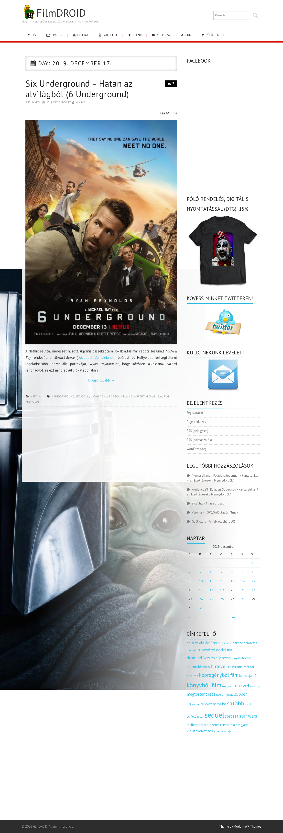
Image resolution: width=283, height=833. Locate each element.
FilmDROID (54, 13)
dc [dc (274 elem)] (218, 650)
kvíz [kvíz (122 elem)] (195, 676)
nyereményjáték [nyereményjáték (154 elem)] (227, 694)
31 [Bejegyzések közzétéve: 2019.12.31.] (201, 608)
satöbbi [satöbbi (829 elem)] (236, 703)
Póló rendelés (214, 35)
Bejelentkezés (196, 422)
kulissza (161, 35)
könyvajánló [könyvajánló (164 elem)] (247, 675)
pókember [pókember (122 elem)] (193, 704)
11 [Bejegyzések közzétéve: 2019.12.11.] (211, 581)
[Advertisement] (101, 445)
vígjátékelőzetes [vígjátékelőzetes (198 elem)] (200, 731)
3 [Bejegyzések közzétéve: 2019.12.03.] (200, 572)
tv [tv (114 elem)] (221, 725)
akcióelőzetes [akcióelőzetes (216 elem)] (210, 642)
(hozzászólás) (199, 440)
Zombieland (104, 357)
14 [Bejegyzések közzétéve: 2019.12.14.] (243, 581)
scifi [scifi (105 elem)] (249, 704)
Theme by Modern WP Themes (240, 826)
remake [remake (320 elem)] (219, 704)
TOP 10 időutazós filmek (221, 512)
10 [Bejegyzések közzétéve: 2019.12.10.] (201, 581)
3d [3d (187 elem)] (189, 642)
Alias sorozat (215, 503)
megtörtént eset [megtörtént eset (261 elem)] (201, 694)
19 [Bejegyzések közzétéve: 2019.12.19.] (222, 590)
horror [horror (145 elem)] (246, 658)
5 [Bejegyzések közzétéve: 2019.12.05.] (221, 572)
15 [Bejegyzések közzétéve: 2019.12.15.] (253, 581)
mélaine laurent (132, 396)
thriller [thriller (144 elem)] (191, 725)
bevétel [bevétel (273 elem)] (208, 650)
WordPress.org (197, 449)
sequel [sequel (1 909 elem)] (214, 715)
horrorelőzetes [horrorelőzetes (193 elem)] (198, 666)
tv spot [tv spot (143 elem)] (227, 725)
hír (31, 35)
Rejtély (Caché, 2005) (222, 521)
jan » (234, 617)
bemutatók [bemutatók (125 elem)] (194, 650)
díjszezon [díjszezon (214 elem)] (223, 657)
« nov (192, 617)
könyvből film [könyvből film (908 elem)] (204, 685)
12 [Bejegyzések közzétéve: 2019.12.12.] (222, 581)
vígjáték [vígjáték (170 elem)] (243, 725)
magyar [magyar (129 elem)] (227, 686)
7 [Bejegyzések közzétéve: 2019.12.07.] (242, 572)
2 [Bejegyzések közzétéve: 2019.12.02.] (189, 572)
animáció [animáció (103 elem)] (227, 643)
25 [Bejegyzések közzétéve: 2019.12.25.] (211, 599)
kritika (80, 35)
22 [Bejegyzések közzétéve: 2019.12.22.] (253, 590)
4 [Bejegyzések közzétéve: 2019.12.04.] (210, 572)
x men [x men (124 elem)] (217, 731)
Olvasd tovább (101, 380)
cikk (185, 35)
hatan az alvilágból (105, 396)
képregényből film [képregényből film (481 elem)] (219, 675)
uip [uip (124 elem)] (235, 725)
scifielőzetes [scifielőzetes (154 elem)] (195, 716)
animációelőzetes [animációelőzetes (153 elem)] (245, 643)
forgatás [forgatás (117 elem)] (236, 658)
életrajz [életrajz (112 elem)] (226, 731)
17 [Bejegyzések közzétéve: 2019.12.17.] (201, 590)
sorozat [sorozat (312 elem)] (232, 716)
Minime (80, 102)
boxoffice (108, 35)
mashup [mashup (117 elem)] (255, 686)
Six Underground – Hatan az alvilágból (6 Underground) (78, 89)
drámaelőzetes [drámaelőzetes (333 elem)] (201, 657)
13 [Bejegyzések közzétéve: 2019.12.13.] (232, 581)
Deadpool (85, 357)
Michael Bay (154, 396)
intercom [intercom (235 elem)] (235, 666)
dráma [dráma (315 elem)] (226, 650)
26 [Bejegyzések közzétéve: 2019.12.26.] (222, 599)
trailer (54, 35)
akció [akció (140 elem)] (194, 643)
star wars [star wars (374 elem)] (248, 716)
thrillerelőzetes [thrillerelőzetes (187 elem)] (207, 724)
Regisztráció (195, 413)
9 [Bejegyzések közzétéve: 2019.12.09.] (189, 581)
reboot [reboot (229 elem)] (206, 703)
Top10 (134, 35)
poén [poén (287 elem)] (243, 694)
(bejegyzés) (197, 431)
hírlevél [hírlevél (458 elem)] (219, 666)
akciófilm (82, 396)
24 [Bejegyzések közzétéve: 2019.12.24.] (201, 599)
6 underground (63, 396)
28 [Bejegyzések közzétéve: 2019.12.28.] (243, 599)
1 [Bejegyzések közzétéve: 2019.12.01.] (252, 563)
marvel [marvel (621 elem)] (241, 685)
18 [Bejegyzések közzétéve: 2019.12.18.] (211, 590)
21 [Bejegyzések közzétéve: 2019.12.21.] (243, 590)
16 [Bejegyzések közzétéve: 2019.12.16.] (190, 590)
